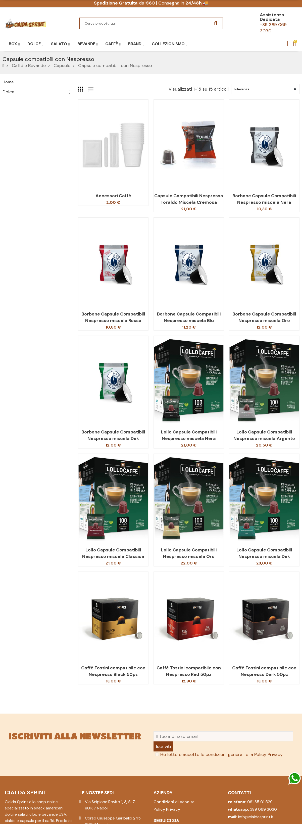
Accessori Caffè (113, 196)
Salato (9, 101)
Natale (9, 153)
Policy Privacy (268, 754)
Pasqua (10, 127)
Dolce (8, 92)
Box (6, 136)
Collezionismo (17, 145)
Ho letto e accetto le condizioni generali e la (221, 754)
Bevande (11, 118)
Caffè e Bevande (19, 109)
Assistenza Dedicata (272, 17)
